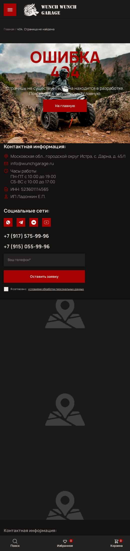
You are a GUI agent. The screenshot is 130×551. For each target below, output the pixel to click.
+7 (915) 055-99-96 (27, 246)
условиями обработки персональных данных (56, 289)
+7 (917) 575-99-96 (26, 236)
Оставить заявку (44, 276)
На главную (65, 106)
